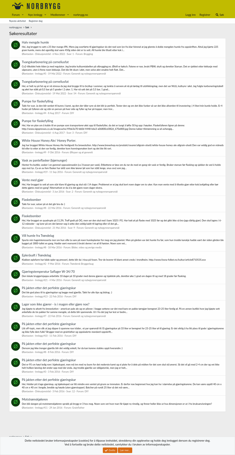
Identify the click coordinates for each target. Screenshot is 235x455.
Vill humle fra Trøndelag (38, 236)
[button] (22, 14)
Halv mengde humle (35, 42)
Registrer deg (36, 20)
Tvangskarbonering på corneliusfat (45, 62)
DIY (72, 113)
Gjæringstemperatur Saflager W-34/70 (48, 271)
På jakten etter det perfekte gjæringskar (49, 288)
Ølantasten (27, 53)
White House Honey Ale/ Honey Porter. (49, 140)
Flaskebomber (31, 200)
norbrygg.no (80, 14)
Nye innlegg (35, 14)
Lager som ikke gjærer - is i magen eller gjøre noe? (55, 304)
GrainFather (78, 407)
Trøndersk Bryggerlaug (82, 263)
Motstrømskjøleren (35, 399)
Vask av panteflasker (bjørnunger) (44, 160)
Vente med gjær (33, 180)
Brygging (88, 53)
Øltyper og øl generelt (81, 152)
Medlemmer (57, 14)
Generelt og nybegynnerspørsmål (88, 73)
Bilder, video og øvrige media (87, 247)
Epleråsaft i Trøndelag (36, 255)
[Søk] (220, 14)
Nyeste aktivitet (17, 20)
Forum (16, 14)
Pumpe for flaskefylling (37, 101)
